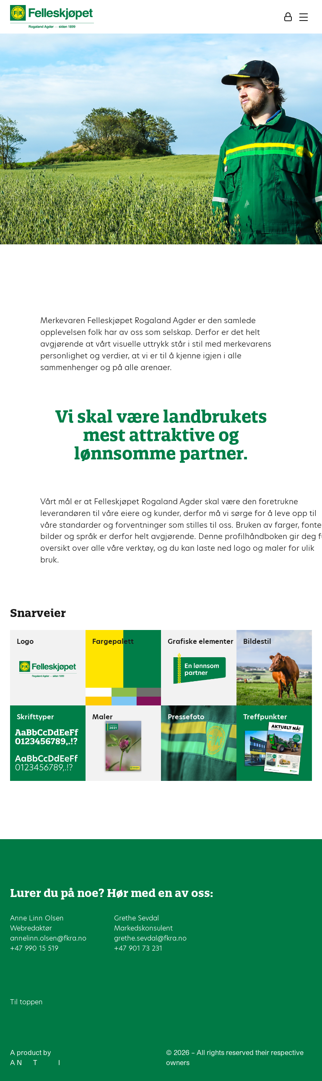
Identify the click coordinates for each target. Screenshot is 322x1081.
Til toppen (26, 1002)
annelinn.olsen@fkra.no (48, 938)
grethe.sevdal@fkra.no (150, 938)
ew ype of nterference (53, 1062)
